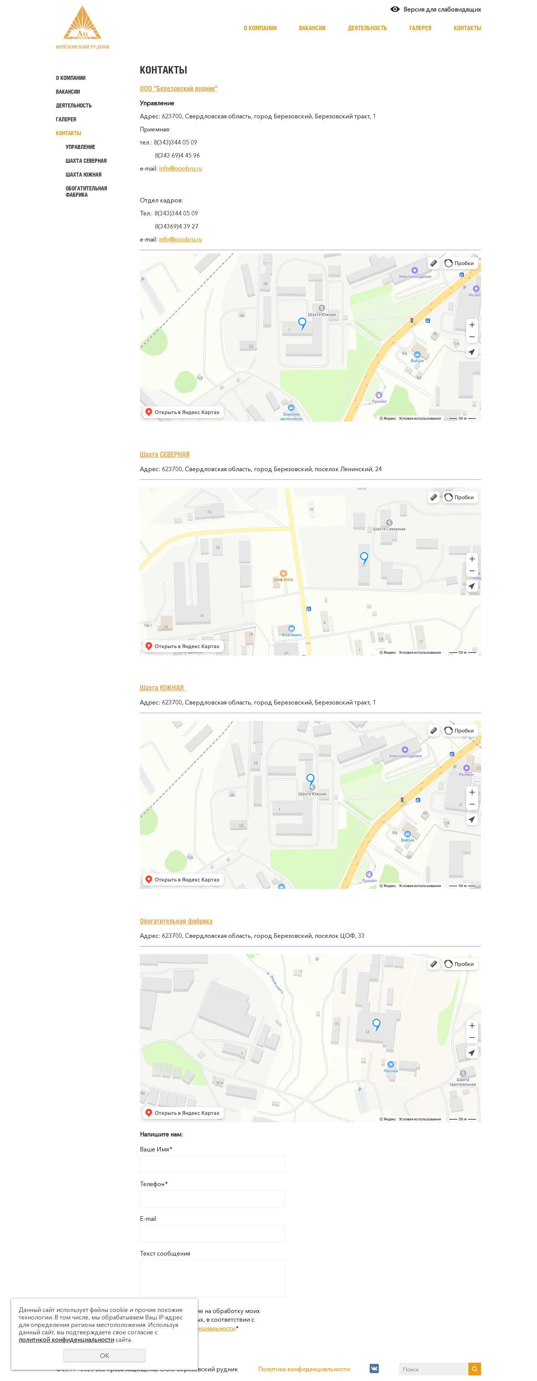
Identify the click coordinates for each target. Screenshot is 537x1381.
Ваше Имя (156, 1149)
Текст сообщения (165, 1253)
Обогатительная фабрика (86, 191)
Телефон (154, 1184)
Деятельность (367, 28)
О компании (260, 28)
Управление (80, 147)
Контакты (467, 28)
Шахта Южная (83, 174)
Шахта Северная (86, 161)
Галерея (420, 28)
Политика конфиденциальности (304, 1369)
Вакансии (312, 28)
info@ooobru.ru (180, 168)
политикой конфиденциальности (66, 1339)
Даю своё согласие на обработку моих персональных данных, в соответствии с (200, 1319)
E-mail (148, 1218)
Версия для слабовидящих (442, 9)
